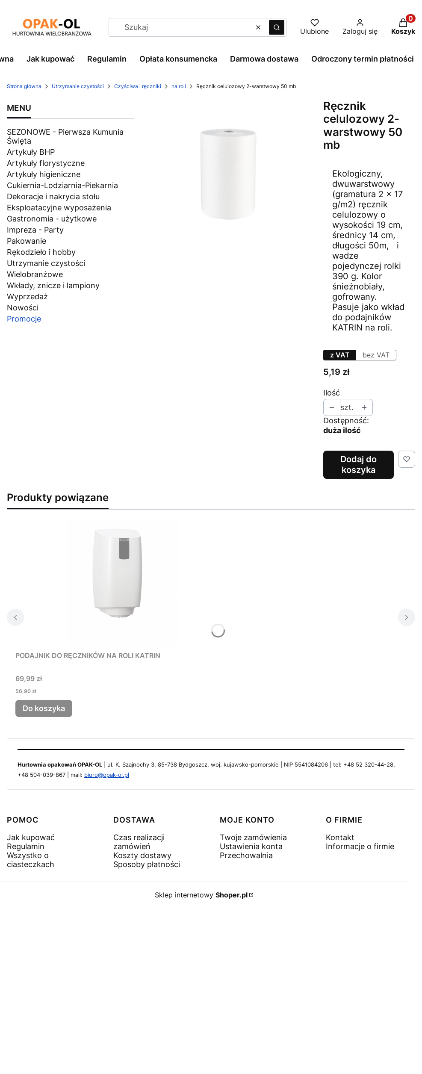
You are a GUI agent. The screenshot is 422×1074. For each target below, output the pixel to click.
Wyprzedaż (27, 296)
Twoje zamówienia (253, 837)
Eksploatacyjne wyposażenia (59, 207)
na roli (178, 86)
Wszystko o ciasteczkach (30, 860)
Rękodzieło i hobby (41, 252)
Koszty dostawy (142, 855)
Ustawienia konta (251, 846)
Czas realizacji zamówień (139, 842)
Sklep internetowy (201, 895)
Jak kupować (31, 837)
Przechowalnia (246, 855)
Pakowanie (26, 240)
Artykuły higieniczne (43, 174)
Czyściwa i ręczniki (137, 86)
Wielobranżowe (35, 274)
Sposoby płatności (146, 864)
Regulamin (25, 846)
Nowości (22, 307)
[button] (276, 27)
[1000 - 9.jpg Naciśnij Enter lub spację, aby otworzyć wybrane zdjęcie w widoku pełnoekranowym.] (228, 171)
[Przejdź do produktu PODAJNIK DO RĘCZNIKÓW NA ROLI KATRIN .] (122, 582)
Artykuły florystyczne (46, 163)
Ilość (331, 392)
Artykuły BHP (31, 152)
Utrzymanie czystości (78, 86)
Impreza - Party (35, 229)
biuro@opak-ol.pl (106, 774)
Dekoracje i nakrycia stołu (53, 196)
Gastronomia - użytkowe (52, 218)
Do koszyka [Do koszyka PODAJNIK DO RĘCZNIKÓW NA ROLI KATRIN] (44, 708)
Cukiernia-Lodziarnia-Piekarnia (62, 185)
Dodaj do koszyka (358, 464)
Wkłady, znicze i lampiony (53, 285)
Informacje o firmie (360, 846)
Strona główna (24, 86)
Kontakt (340, 837)
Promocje (24, 318)
